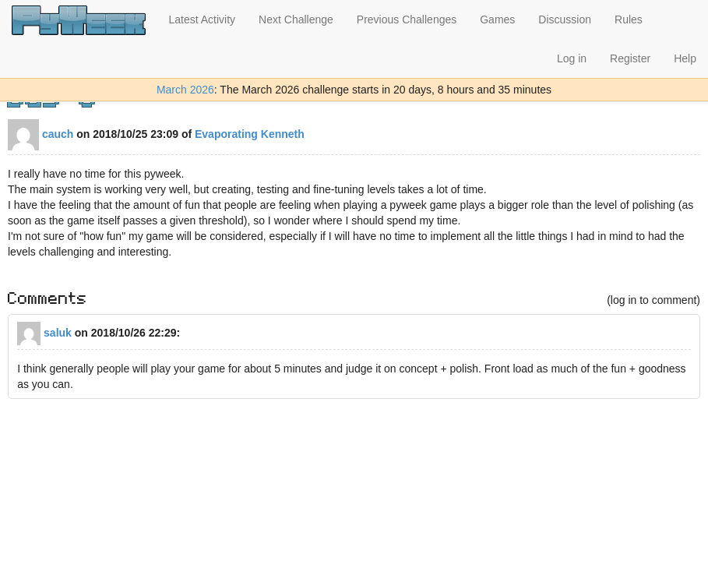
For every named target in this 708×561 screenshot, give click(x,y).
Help (685, 58)
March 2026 (185, 89)
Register (630, 58)
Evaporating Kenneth (250, 134)
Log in (571, 58)
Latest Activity (202, 19)
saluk (44, 332)
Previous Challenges (406, 19)
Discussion (564, 19)
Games (497, 19)
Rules (629, 19)
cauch (40, 134)
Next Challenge (296, 19)
